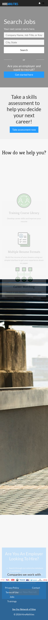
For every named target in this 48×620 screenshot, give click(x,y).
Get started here (24, 74)
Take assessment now (24, 129)
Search (24, 50)
